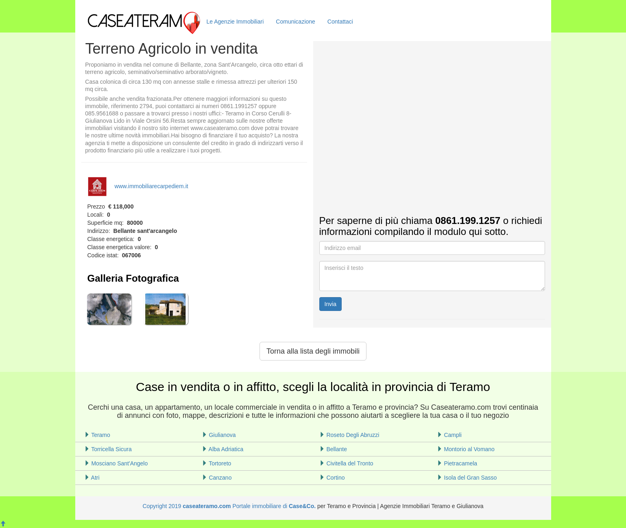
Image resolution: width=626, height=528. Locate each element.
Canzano (217, 477)
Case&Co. (302, 506)
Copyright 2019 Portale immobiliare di (215, 506)
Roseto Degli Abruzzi (349, 435)
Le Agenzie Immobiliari (235, 21)
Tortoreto (216, 463)
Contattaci (340, 21)
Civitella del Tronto (346, 463)
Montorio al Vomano (466, 449)
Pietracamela (457, 463)
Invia (331, 304)
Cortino (332, 477)
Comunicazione (295, 21)
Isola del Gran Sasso (467, 477)
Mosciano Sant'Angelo (116, 463)
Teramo (97, 435)
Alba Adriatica (223, 449)
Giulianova (219, 435)
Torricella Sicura (108, 449)
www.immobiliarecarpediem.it (137, 186)
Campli (449, 435)
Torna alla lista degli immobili (313, 351)
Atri (92, 477)
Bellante (333, 449)
